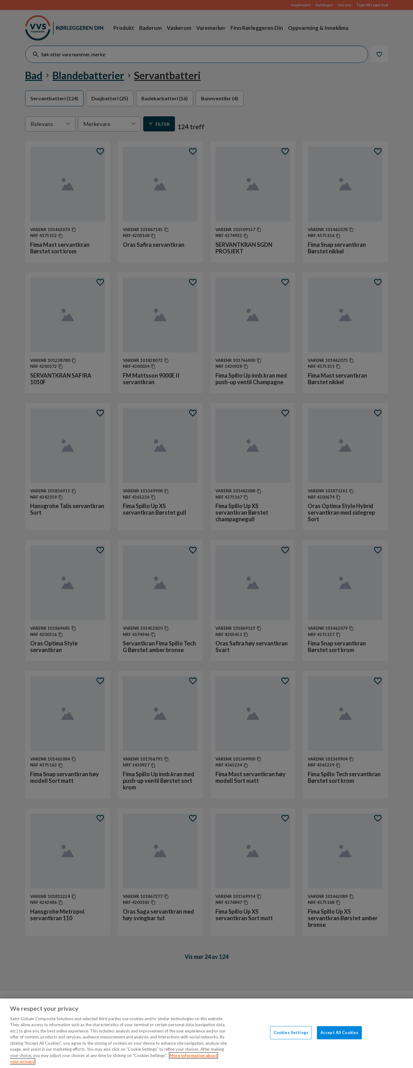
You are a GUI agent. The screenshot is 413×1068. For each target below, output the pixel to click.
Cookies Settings (291, 1032)
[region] (206, 1033)
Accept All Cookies (339, 1032)
